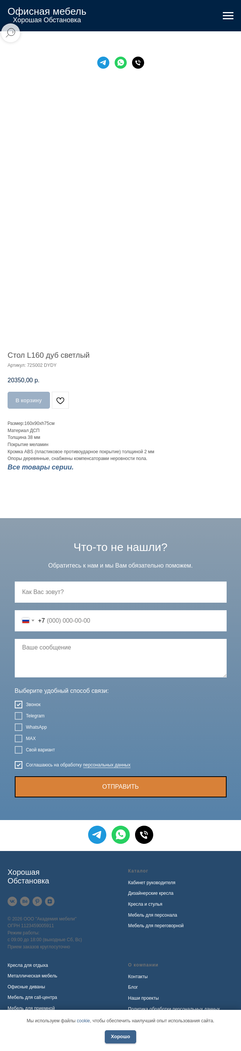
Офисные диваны (26, 986)
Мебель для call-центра (32, 997)
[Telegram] (103, 63)
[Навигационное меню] (228, 16)
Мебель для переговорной (156, 925)
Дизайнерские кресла (151, 893)
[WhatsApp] (121, 63)
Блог (133, 987)
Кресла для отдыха (28, 965)
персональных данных (107, 765)
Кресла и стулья (145, 904)
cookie (83, 1020)
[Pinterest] (37, 901)
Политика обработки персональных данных (174, 1009)
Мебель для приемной (31, 1008)
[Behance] (25, 901)
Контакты (138, 976)
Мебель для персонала (152, 915)
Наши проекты (143, 998)
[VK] (12, 901)
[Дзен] (49, 901)
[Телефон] (138, 63)
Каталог (138, 871)
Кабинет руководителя (152, 882)
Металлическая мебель (32, 976)
